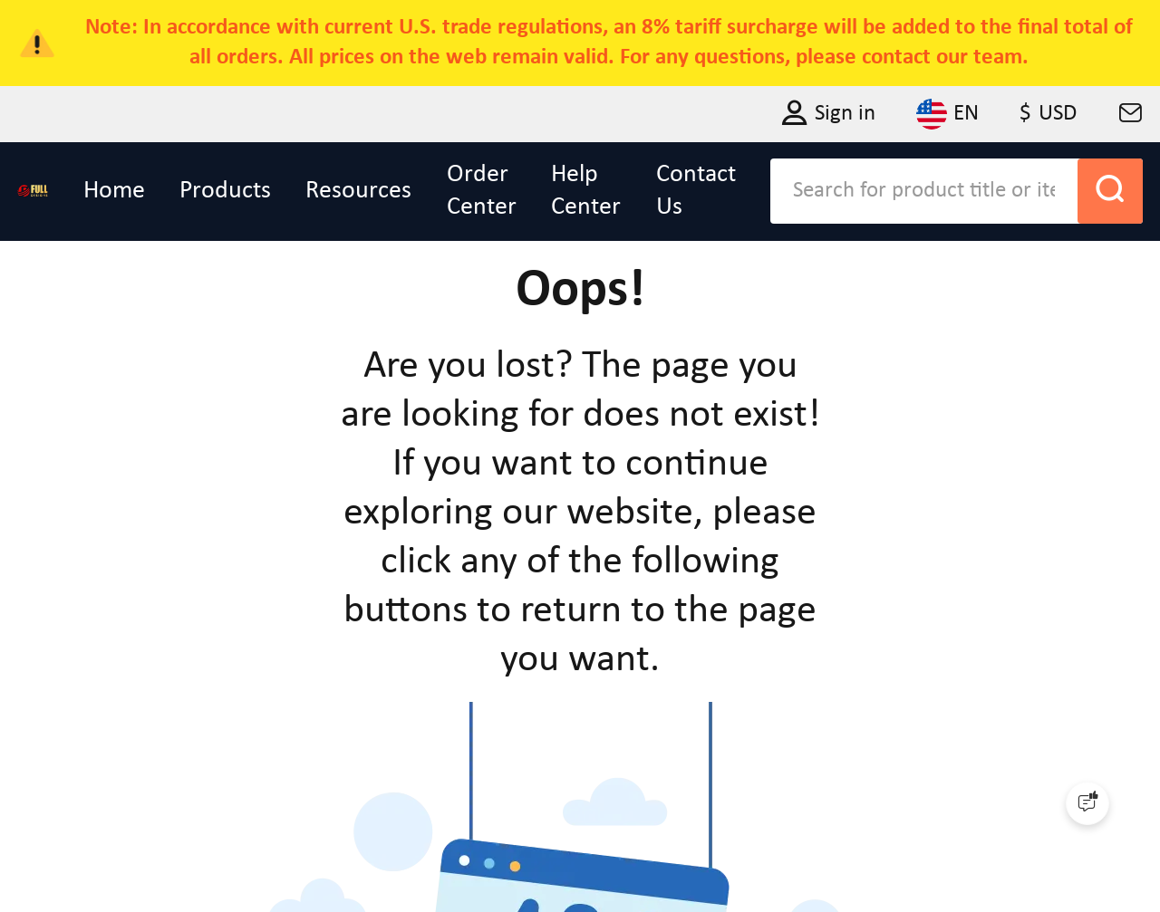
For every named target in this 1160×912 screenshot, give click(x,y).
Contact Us (696, 191)
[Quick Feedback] (1087, 803)
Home (114, 191)
